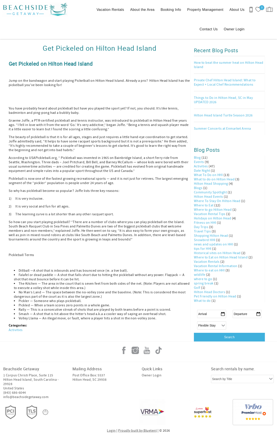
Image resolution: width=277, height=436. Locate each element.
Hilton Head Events (209, 196)
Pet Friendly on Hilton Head (215, 296)
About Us (237, 9)
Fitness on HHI (205, 222)
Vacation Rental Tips (210, 214)
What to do (202, 301)
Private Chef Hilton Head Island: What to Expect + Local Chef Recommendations (225, 82)
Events (199, 162)
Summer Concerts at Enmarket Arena (222, 128)
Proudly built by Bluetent (137, 430)
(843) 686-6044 (14, 392)
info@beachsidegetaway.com (25, 397)
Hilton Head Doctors (210, 292)
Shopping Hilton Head (211, 236)
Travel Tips (203, 231)
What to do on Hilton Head (214, 179)
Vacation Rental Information (216, 266)
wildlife (200, 275)
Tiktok (158, 350)
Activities (16, 330)
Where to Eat (204, 205)
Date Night (202, 170)
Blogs (198, 188)
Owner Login (234, 29)
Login (111, 430)
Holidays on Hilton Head (213, 218)
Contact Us (209, 29)
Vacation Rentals (110, 9)
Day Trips (201, 227)
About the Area (142, 9)
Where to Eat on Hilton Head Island (221, 257)
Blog (197, 157)
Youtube (147, 350)
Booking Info (171, 9)
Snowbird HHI (205, 240)
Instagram (135, 350)
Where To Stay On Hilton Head (217, 201)
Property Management (205, 9)
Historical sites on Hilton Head (217, 253)
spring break (204, 283)
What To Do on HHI (209, 175)
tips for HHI (203, 249)
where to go (203, 279)
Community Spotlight (211, 192)
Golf (197, 288)
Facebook (123, 350)
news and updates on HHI (214, 244)
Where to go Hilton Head (213, 209)
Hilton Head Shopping (211, 183)
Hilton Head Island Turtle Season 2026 (223, 115)
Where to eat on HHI (209, 270)
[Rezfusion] (45, 412)
